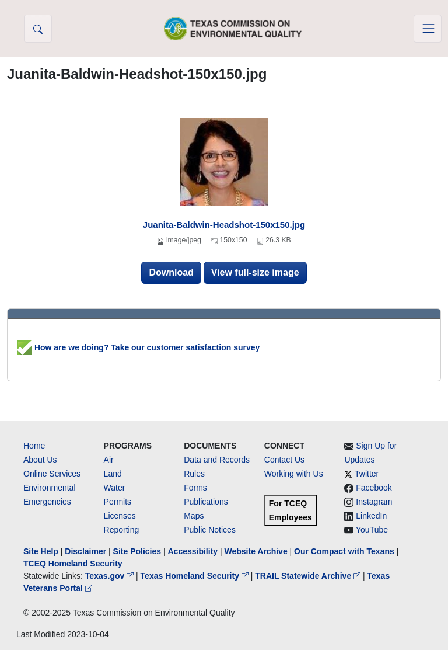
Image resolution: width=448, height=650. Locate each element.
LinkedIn (371, 515)
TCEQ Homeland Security (73, 563)
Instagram (374, 501)
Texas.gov (110, 576)
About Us (40, 459)
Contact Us (284, 459)
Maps (194, 515)
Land (113, 473)
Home (34, 445)
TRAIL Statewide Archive (309, 576)
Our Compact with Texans (344, 551)
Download (171, 272)
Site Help (40, 551)
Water (114, 487)
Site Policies (137, 551)
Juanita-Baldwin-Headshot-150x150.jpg (224, 225)
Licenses (120, 515)
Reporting (121, 529)
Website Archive (256, 551)
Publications (206, 501)
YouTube (372, 529)
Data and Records (217, 459)
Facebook (373, 487)
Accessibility (193, 551)
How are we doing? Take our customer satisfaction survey (138, 347)
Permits (117, 501)
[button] (38, 29)
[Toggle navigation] (428, 29)
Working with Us (293, 473)
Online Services (51, 473)
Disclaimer (85, 551)
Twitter (367, 473)
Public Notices (210, 529)
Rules (194, 473)
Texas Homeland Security (196, 576)
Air (109, 459)
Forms (195, 487)
